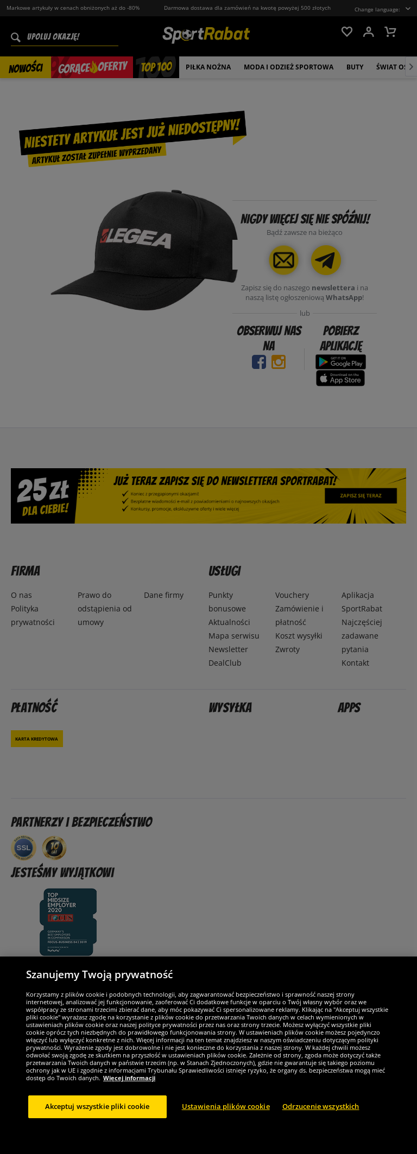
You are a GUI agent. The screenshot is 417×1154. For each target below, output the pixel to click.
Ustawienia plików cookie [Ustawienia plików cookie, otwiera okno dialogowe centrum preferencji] (226, 1106)
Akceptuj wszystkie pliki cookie (97, 1106)
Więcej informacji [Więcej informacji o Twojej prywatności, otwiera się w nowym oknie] (129, 1078)
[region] (208, 1055)
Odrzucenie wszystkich (320, 1106)
